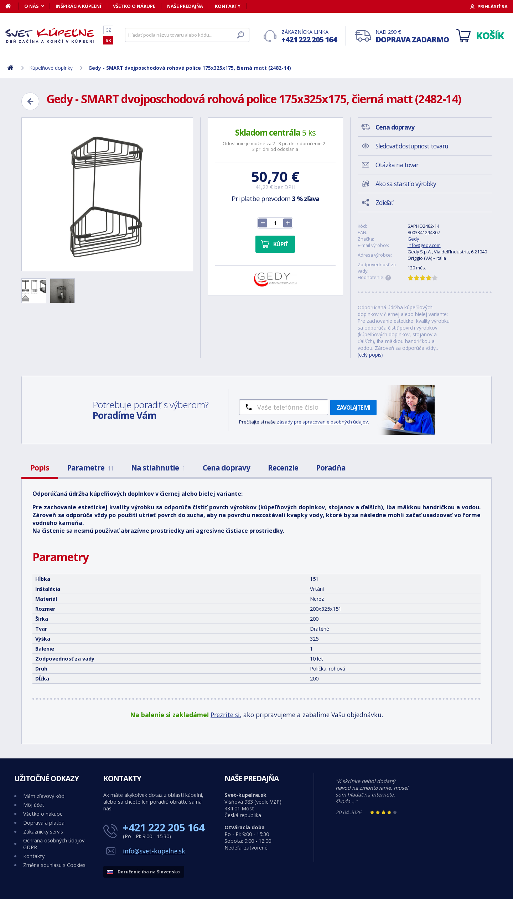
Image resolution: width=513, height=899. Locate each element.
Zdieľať (384, 202)
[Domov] (12, 6)
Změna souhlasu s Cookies (54, 865)
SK (108, 40)
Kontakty (227, 6)
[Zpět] (30, 101)
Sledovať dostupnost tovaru (411, 146)
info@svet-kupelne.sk (154, 851)
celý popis (370, 354)
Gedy (413, 239)
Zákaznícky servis (43, 831)
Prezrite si (225, 714)
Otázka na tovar (396, 165)
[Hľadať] (187, 35)
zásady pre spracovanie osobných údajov (322, 422)
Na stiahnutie (158, 468)
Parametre (90, 468)
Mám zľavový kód (43, 796)
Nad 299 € (412, 36)
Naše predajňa (185, 6)
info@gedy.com (424, 245)
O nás (31, 6)
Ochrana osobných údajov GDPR (53, 844)
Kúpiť (280, 244)
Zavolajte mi (353, 407)
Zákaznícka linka (309, 36)
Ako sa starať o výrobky (405, 183)
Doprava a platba (43, 822)
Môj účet (33, 804)
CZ (108, 30)
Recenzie (283, 468)
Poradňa (331, 468)
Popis (39, 468)
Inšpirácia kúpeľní (78, 6)
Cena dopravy (226, 468)
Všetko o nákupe (134, 6)
